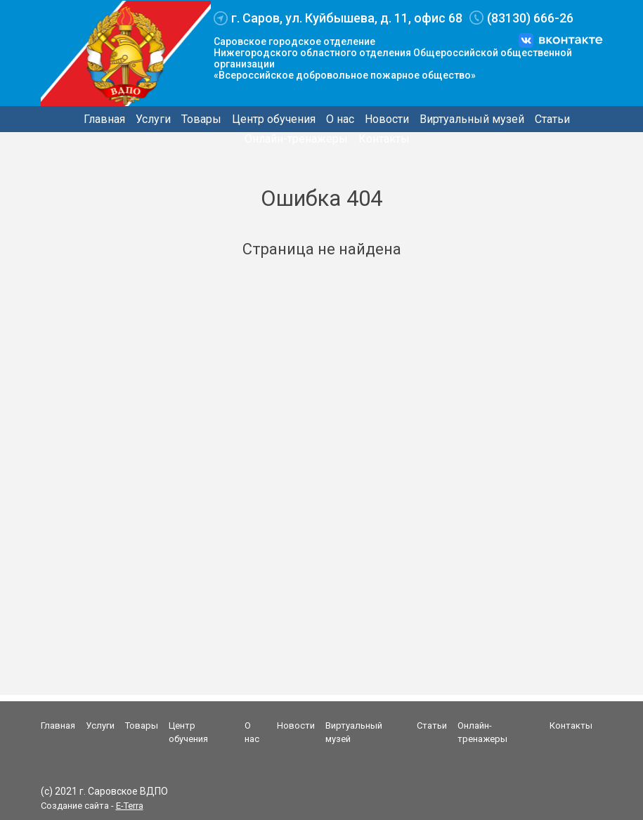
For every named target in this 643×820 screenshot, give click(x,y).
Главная (104, 119)
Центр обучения (274, 119)
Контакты (384, 138)
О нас (340, 119)
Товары (201, 119)
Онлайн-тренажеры (296, 138)
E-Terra (129, 805)
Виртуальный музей (472, 119)
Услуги (153, 119)
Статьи (552, 119)
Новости (387, 119)
